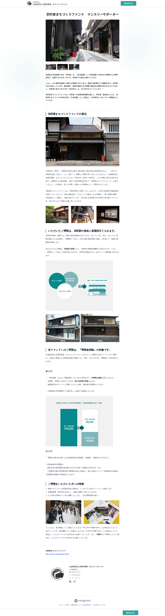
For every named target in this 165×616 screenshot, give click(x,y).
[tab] (48, 106)
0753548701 (76, 575)
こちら (54, 534)
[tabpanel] (82, 334)
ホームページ (76, 578)
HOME (48, 106)
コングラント (87, 605)
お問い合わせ (76, 572)
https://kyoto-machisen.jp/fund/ (57, 554)
